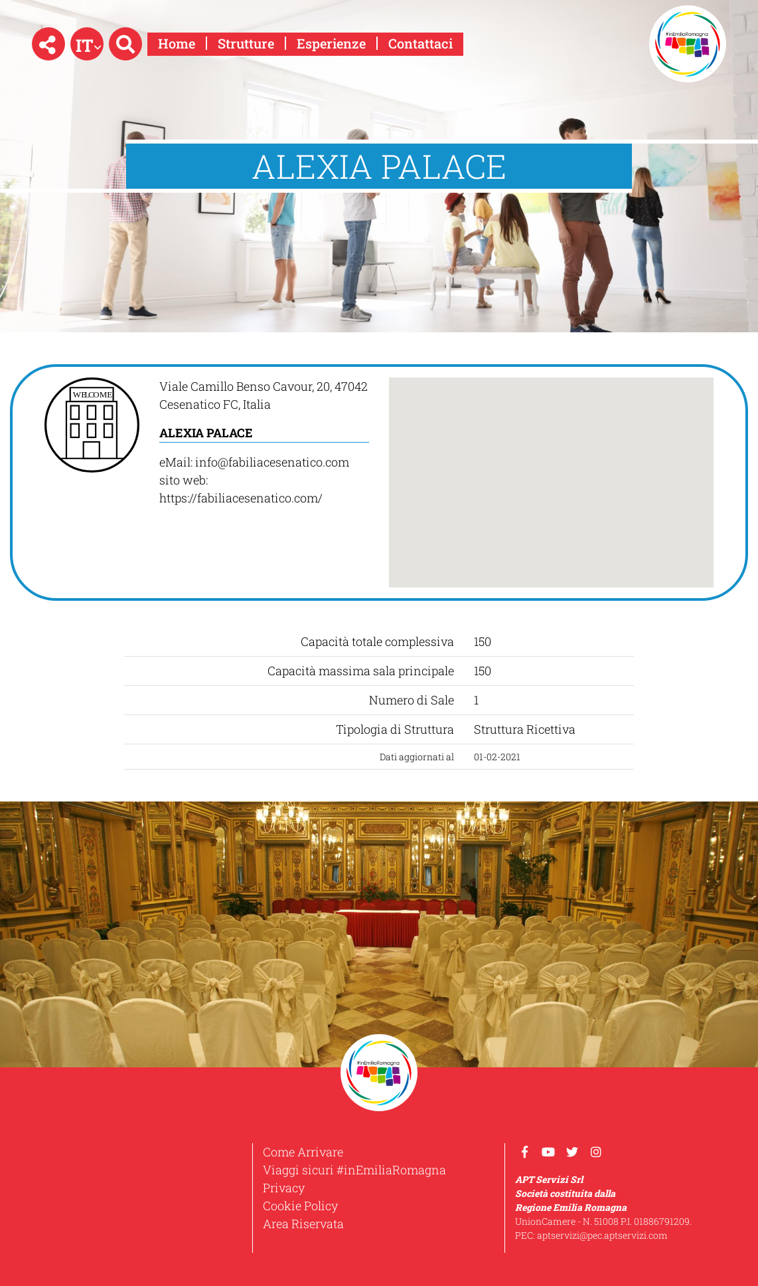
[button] (48, 43)
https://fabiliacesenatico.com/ (241, 498)
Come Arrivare (303, 1152)
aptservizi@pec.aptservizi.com (602, 1235)
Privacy (284, 1188)
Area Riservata (303, 1224)
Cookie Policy (300, 1206)
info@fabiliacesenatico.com (272, 462)
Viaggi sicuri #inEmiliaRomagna (354, 1170)
